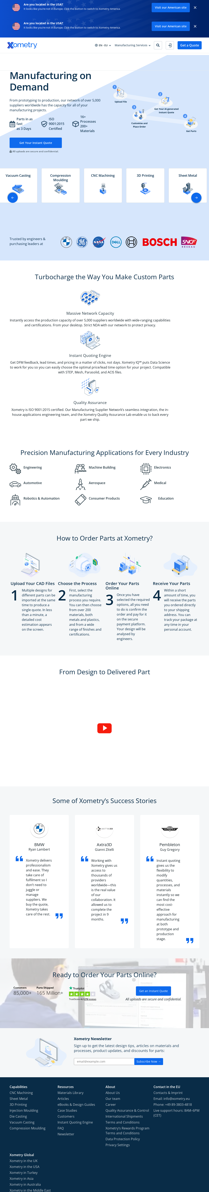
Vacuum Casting (22, 1063)
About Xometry (120, 58)
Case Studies (67, 1051)
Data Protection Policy (123, 1080)
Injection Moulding (24, 1051)
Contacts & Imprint (168, 1033)
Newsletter (66, 1075)
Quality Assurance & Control (127, 1051)
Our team (113, 1039)
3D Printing (18, 1045)
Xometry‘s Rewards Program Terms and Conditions (127, 1071)
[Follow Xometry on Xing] (189, 1169)
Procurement (75, 58)
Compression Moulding (28, 1069)
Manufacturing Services (23, 58)
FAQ (61, 1069)
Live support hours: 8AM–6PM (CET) (176, 1053)
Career (111, 1045)
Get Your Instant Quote (37, 150)
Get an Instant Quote (153, 932)
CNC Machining (21, 1033)
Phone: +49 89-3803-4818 (172, 1045)
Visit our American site (171, 7)
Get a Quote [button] (189, 45)
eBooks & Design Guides (76, 1045)
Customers (66, 1057)
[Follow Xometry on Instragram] (169, 1169)
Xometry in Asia (21, 1119)
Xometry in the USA (24, 1107)
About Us (113, 1033)
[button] (196, 205)
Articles (63, 1039)
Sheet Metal (19, 1039)
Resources (97, 58)
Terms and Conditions (123, 1063)
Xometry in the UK (24, 1101)
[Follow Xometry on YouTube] (176, 1169)
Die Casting (18, 1057)
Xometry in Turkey (24, 1113)
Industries (53, 58)
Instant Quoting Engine (75, 1063)
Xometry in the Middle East (30, 1131)
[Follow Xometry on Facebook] (162, 1169)
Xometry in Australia (25, 1125)
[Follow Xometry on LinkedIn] (183, 1169)
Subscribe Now (149, 1002)
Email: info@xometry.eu (171, 1039)
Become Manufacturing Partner (159, 58)
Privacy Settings (118, 1086)
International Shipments (124, 1057)
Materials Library (70, 1033)
